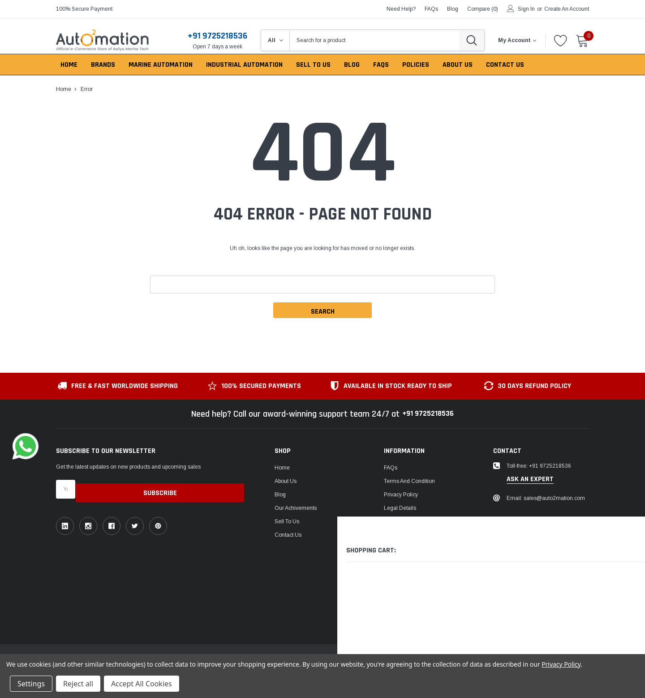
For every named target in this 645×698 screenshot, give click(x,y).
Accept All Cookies (141, 684)
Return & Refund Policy (412, 521)
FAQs (431, 9)
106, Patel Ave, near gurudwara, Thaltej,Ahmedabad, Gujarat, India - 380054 (546, 585)
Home (282, 468)
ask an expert (530, 479)
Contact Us (288, 535)
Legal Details (400, 508)
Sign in (526, 9)
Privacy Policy (401, 494)
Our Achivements (296, 508)
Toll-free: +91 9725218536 (539, 466)
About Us (286, 481)
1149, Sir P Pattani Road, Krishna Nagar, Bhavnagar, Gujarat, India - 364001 (547, 539)
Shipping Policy (402, 535)
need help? (401, 9)
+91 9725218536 (217, 36)
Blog (280, 494)
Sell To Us (287, 521)
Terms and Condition (409, 481)
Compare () (482, 9)
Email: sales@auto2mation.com (546, 498)
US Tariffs (395, 548)
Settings (31, 684)
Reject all (78, 684)
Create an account (566, 9)
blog (452, 9)
